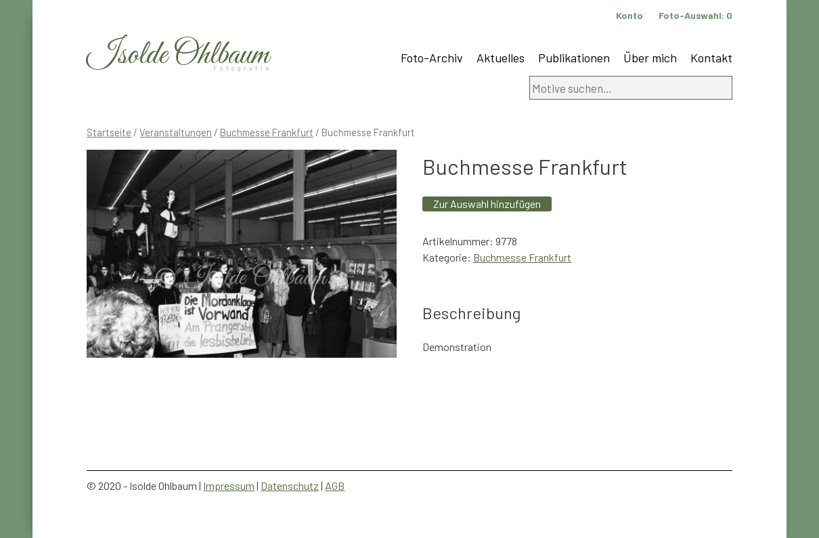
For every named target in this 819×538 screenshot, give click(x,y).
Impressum (228, 485)
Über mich (650, 57)
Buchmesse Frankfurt (266, 132)
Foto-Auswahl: (695, 15)
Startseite (109, 132)
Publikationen (574, 57)
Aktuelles (501, 57)
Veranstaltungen (175, 132)
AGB (335, 485)
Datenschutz (290, 485)
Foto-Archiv (432, 57)
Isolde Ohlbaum (178, 55)
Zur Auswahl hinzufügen (487, 203)
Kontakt (711, 57)
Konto (629, 15)
